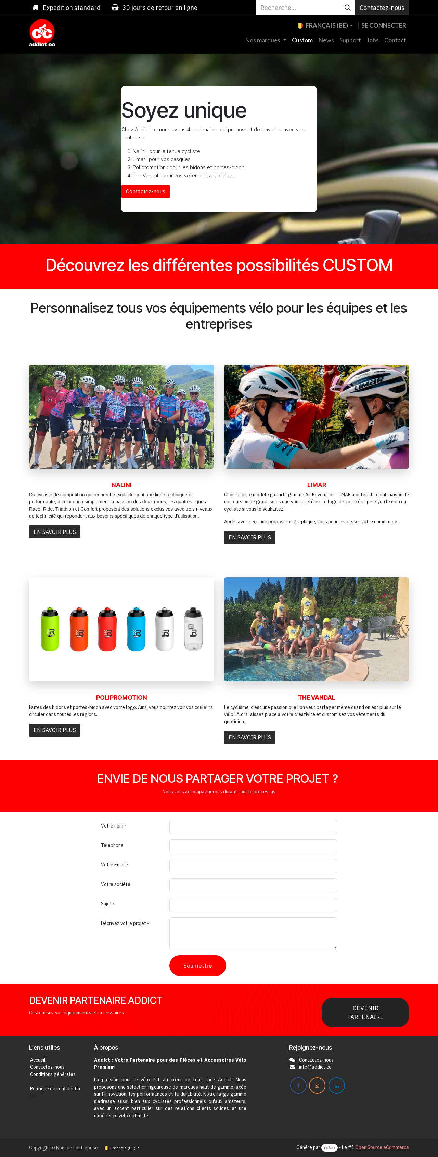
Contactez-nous (382, 8)
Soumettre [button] (197, 965)
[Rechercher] (347, 7)
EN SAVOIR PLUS (55, 531)
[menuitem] (265, 40)
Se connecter (383, 25)
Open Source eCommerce (382, 1148)
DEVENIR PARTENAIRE (365, 1012)
